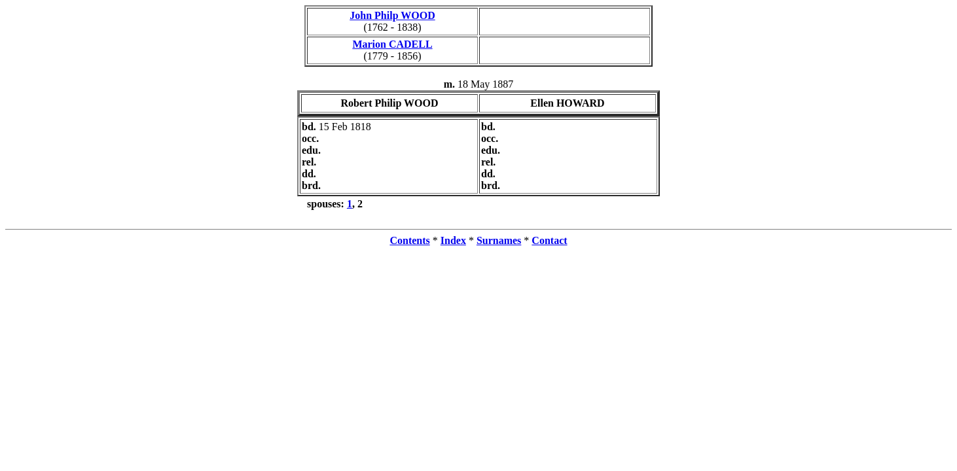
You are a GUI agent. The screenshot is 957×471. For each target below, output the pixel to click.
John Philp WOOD (392, 15)
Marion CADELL (392, 44)
